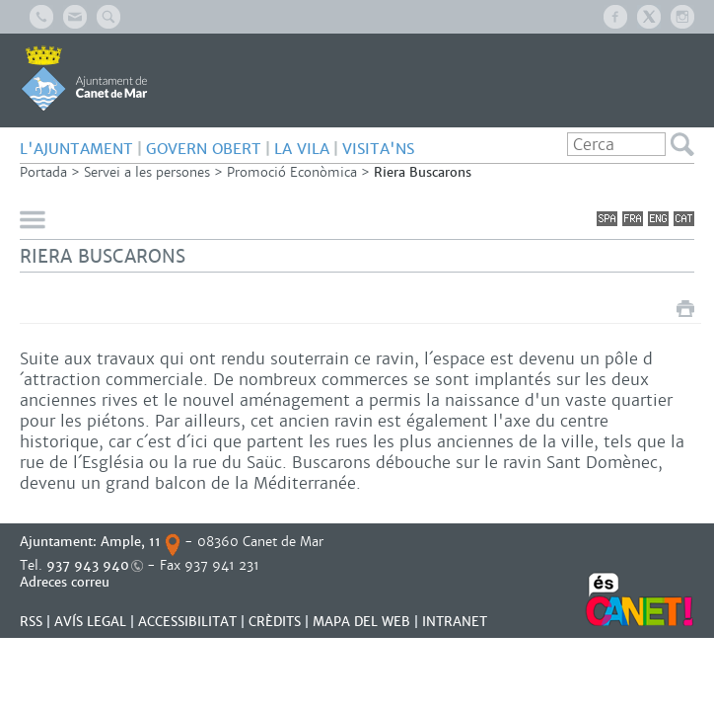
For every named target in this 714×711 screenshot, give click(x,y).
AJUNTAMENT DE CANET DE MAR (84, 78)
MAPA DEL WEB (361, 621)
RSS (31, 621)
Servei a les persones (147, 172)
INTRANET (454, 621)
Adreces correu (66, 582)
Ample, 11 (131, 541)
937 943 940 (87, 565)
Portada (43, 172)
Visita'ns (378, 148)
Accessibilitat (187, 621)
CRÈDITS (275, 621)
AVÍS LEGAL (90, 621)
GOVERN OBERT (203, 148)
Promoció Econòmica (292, 172)
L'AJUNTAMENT (76, 148)
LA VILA (301, 148)
